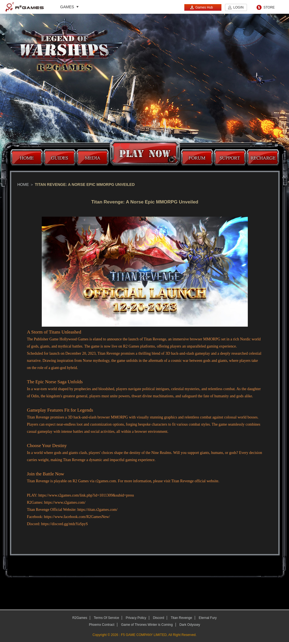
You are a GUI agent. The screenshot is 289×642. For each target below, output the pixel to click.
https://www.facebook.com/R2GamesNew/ (77, 517)
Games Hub (201, 7)
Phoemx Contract (102, 625)
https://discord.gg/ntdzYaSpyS (64, 524)
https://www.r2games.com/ (65, 502)
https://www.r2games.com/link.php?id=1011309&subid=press (86, 495)
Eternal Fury (207, 618)
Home (23, 184)
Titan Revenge (155, 339)
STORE (269, 7)
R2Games (24, 7)
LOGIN (238, 7)
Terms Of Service (106, 618)
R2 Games (131, 346)
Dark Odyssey (189, 625)
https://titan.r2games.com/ (97, 510)
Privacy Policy (136, 618)
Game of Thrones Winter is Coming (147, 625)
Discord (158, 618)
